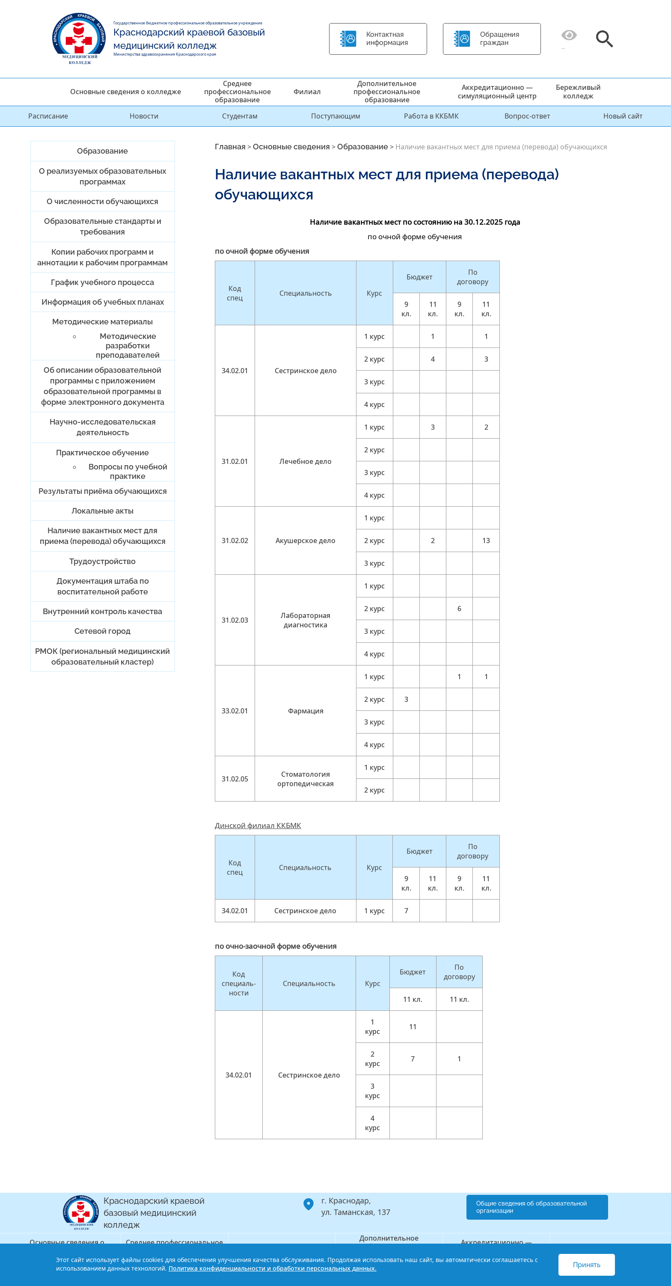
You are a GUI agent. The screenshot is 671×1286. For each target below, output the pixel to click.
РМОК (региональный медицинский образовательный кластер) (102, 656)
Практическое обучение (102, 452)
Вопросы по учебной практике (128, 471)
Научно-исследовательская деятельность (103, 427)
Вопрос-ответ (527, 116)
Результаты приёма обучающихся (103, 491)
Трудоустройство (102, 561)
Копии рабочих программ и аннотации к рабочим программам (102, 257)
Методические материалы (102, 321)
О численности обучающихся (102, 201)
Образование (102, 150)
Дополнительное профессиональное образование (386, 91)
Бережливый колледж (578, 91)
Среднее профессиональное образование (237, 91)
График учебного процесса (102, 282)
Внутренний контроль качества (102, 611)
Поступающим (335, 116)
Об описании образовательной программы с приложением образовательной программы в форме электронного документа (102, 386)
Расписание (48, 116)
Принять (586, 1265)
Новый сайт (623, 116)
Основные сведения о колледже (125, 91)
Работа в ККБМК (431, 116)
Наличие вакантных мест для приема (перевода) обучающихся (103, 536)
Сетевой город (102, 631)
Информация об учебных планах (103, 301)
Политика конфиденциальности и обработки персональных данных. (273, 1268)
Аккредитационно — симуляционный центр (497, 91)
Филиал (307, 91)
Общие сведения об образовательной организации (531, 1207)
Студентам (240, 116)
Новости (144, 116)
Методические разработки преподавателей (128, 345)
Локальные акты (102, 510)
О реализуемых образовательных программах (102, 176)
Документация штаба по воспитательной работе (102, 586)
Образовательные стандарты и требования (102, 226)
